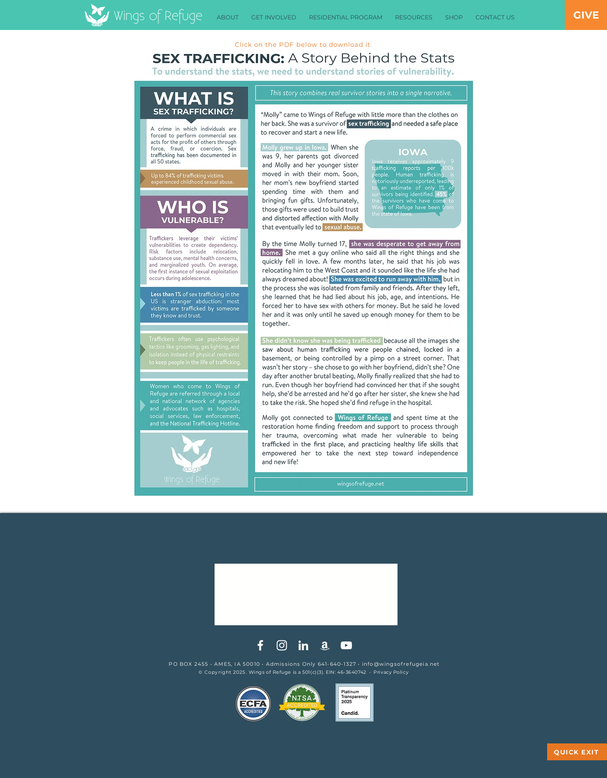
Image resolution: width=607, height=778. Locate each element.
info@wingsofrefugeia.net (401, 664)
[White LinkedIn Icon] (303, 645)
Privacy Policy (390, 672)
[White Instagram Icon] (282, 645)
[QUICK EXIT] (577, 751)
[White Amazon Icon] (325, 645)
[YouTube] (346, 645)
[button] (227, 17)
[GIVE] (586, 15)
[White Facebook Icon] (260, 645)
